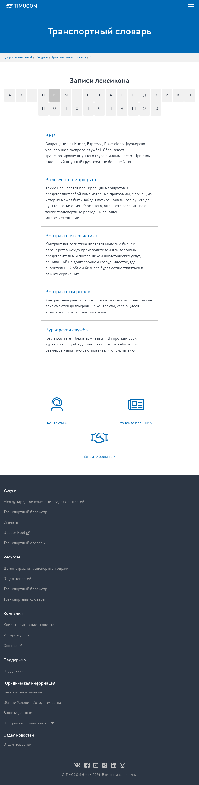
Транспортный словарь (24, 543)
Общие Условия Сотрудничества (32, 703)
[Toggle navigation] (191, 6)
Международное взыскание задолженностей (44, 502)
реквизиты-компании (23, 692)
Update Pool (17, 533)
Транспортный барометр (25, 512)
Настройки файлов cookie (29, 723)
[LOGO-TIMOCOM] (21, 6)
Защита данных (18, 713)
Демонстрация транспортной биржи (36, 569)
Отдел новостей (17, 579)
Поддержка (15, 660)
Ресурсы (12, 557)
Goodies (13, 646)
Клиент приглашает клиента (29, 625)
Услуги (10, 490)
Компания (13, 613)
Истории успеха (18, 635)
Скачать (11, 523)
